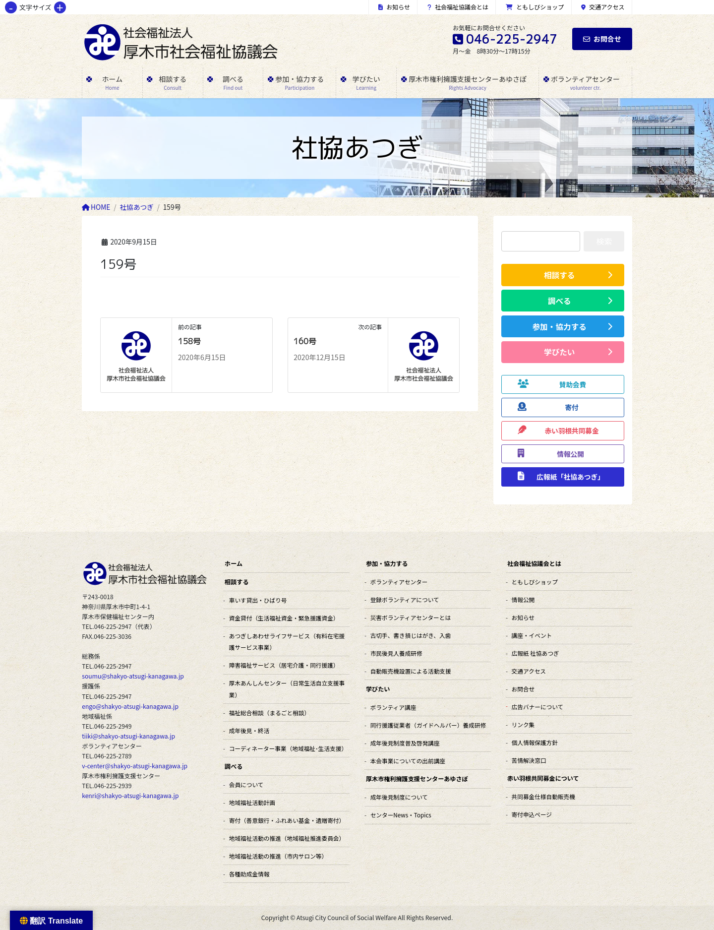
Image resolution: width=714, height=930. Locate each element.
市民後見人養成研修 (396, 653)
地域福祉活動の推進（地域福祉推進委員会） (287, 838)
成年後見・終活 (249, 730)
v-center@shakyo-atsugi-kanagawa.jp (134, 765)
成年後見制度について (399, 797)
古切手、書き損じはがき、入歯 (410, 635)
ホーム (233, 563)
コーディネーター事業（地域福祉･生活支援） (288, 748)
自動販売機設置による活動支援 (410, 671)
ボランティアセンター (399, 581)
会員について (246, 784)
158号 (189, 341)
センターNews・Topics (400, 814)
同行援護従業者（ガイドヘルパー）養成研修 (428, 725)
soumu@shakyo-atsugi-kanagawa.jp (133, 676)
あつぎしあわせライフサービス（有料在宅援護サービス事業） (287, 641)
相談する (236, 581)
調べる (233, 766)
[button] (562, 275)
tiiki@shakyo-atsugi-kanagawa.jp (128, 736)
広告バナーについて (538, 706)
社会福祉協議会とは (458, 6)
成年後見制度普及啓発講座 (405, 743)
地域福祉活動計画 (252, 802)
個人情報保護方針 (535, 742)
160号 (305, 341)
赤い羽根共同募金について (543, 778)
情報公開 (523, 599)
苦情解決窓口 (529, 760)
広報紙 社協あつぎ (535, 653)
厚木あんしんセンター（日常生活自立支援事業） (287, 688)
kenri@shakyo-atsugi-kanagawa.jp (130, 795)
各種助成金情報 (249, 873)
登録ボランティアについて (404, 599)
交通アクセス (603, 6)
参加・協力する (387, 563)
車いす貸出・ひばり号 (258, 600)
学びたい (378, 688)
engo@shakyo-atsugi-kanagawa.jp (130, 706)
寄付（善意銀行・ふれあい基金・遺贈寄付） (287, 820)
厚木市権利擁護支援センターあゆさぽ (417, 778)
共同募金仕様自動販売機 (543, 796)
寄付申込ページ (532, 814)
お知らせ (394, 6)
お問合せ (602, 39)
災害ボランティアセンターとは (410, 617)
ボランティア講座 (393, 707)
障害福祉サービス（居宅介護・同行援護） (284, 665)
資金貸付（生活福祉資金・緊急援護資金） (284, 618)
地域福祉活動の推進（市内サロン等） (278, 856)
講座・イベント (532, 635)
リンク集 (523, 724)
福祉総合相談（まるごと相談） (269, 712)
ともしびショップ (535, 6)
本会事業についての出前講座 (407, 760)
